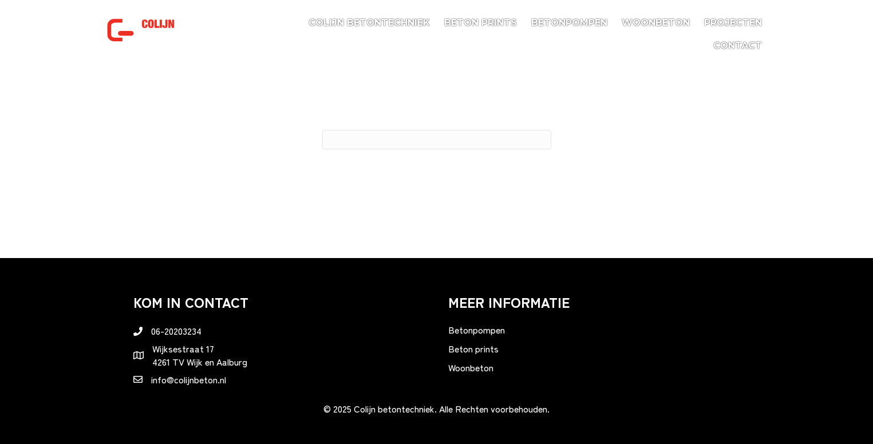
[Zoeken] (436, 139)
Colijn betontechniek (369, 22)
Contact (737, 45)
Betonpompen (569, 22)
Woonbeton (656, 22)
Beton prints (480, 22)
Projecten (733, 22)
